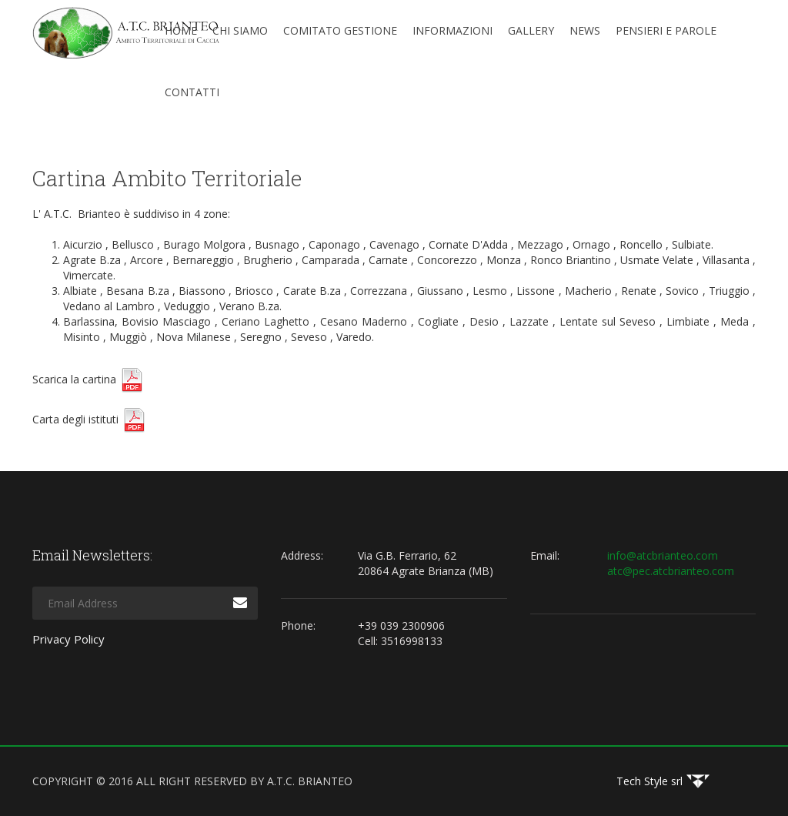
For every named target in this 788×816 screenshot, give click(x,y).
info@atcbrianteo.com (662, 555)
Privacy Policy (68, 639)
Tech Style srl (649, 781)
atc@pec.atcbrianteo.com (670, 571)
